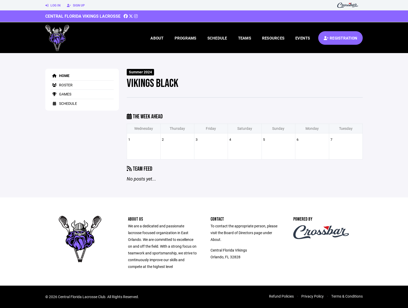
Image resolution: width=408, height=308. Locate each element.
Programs (185, 38)
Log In (52, 5)
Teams (244, 38)
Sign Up (76, 5)
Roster (61, 84)
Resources (273, 38)
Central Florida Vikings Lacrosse (82, 16)
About (156, 38)
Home (59, 75)
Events (302, 38)
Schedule (217, 38)
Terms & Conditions (347, 296)
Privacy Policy (312, 296)
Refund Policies (281, 296)
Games (60, 94)
